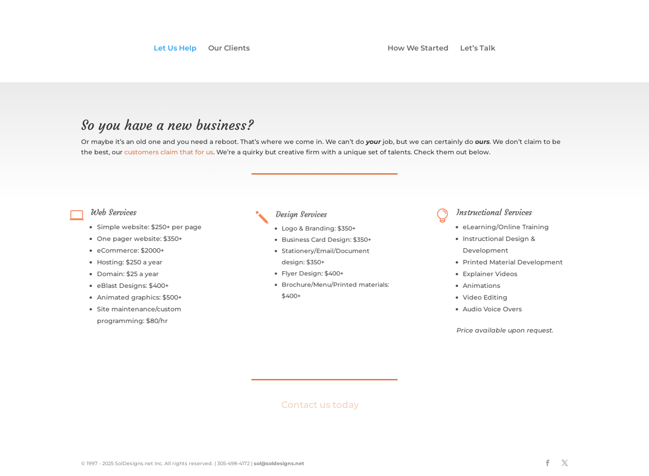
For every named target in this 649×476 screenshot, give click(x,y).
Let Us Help (175, 48)
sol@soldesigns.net (279, 463)
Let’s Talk (477, 48)
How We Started (418, 48)
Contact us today (320, 404)
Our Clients (229, 48)
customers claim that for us (168, 152)
